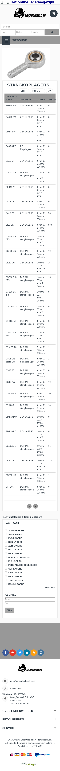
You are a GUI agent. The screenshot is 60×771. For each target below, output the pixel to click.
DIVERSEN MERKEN (17, 557)
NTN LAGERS (14, 549)
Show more (50, 588)
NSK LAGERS (14, 542)
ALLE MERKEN (14, 530)
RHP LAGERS (14, 576)
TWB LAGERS (14, 580)
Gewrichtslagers (11, 517)
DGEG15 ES (11, 307)
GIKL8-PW (11, 132)
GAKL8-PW (11, 117)
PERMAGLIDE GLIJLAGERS (21, 565)
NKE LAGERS (14, 553)
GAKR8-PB (11, 146)
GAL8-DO (10, 213)
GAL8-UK (10, 202)
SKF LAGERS (13, 534)
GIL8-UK (10, 225)
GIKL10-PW (11, 417)
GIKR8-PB (10, 187)
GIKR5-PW (11, 106)
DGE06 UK (11, 251)
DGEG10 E (11, 446)
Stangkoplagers (33, 517)
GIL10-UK (10, 461)
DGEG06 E (11, 394)
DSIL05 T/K (11, 321)
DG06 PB (10, 370)
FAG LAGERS (13, 538)
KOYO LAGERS (14, 584)
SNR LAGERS (14, 572)
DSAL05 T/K (11, 347)
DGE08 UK (11, 475)
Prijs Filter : (11, 595)
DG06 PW (10, 382)
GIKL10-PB (11, 431)
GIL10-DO (10, 263)
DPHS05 (10, 487)
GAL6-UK (10, 161)
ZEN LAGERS (13, 546)
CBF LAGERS (13, 569)
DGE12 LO (11, 172)
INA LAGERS (13, 561)
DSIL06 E (10, 405)
